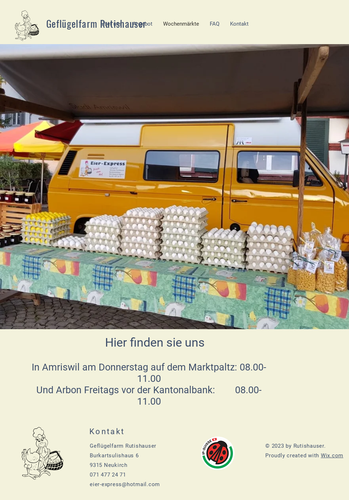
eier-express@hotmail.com (125, 484)
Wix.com (332, 455)
